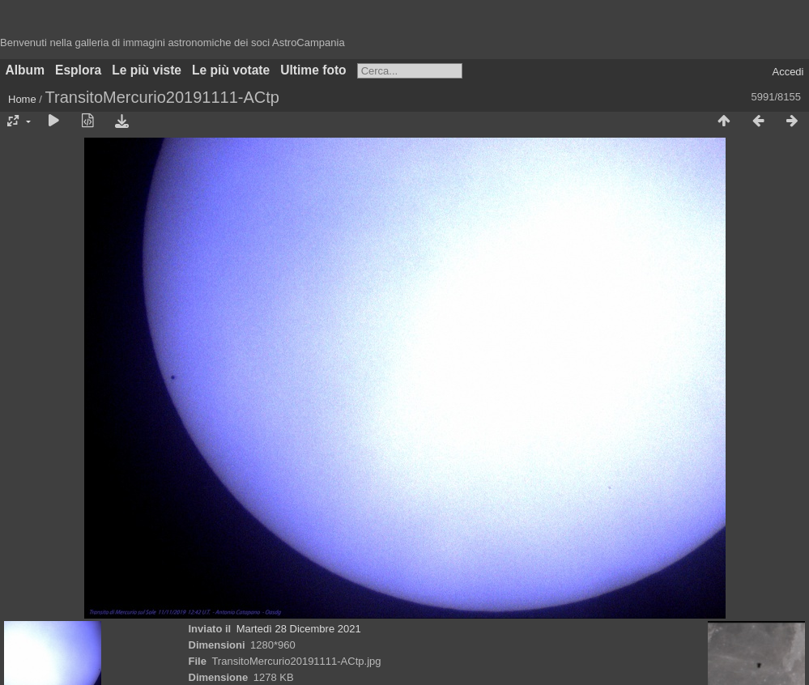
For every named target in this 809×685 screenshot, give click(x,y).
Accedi (787, 72)
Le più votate (231, 70)
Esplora (78, 70)
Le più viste (146, 70)
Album (25, 70)
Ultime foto (313, 70)
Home (22, 99)
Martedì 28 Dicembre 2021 (298, 629)
